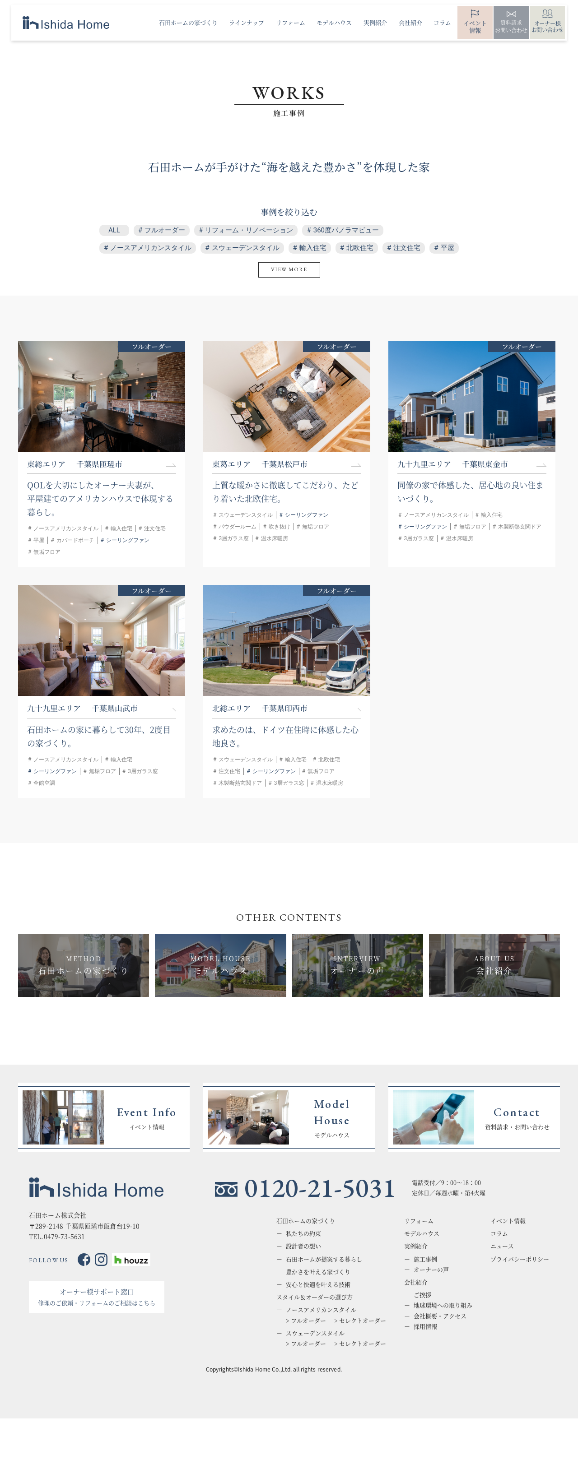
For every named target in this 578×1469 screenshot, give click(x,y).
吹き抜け (279, 527)
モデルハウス (421, 1233)
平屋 (447, 248)
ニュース (502, 1246)
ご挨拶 (422, 1295)
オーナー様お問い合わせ (547, 26)
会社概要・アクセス (440, 1316)
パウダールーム (237, 527)
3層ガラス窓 (234, 538)
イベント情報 (475, 26)
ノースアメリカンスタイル (150, 248)
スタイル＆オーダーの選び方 (314, 1297)
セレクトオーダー (362, 1320)
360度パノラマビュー (346, 230)
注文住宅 (406, 248)
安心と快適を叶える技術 (318, 1284)
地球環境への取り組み (443, 1305)
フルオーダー (164, 230)
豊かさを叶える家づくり (318, 1272)
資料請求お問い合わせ (511, 26)
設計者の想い (303, 1246)
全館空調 (44, 783)
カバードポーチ (75, 540)
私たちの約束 (303, 1233)
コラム (499, 1233)
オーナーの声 (431, 1269)
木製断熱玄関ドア (519, 527)
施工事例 (425, 1259)
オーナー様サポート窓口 (96, 1297)
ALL (114, 230)
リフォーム (419, 1221)
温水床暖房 (274, 538)
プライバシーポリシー (519, 1259)
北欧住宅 (359, 248)
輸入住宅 (312, 248)
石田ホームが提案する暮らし (324, 1259)
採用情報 (425, 1326)
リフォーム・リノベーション (249, 230)
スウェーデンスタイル (246, 248)
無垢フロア (47, 552)
